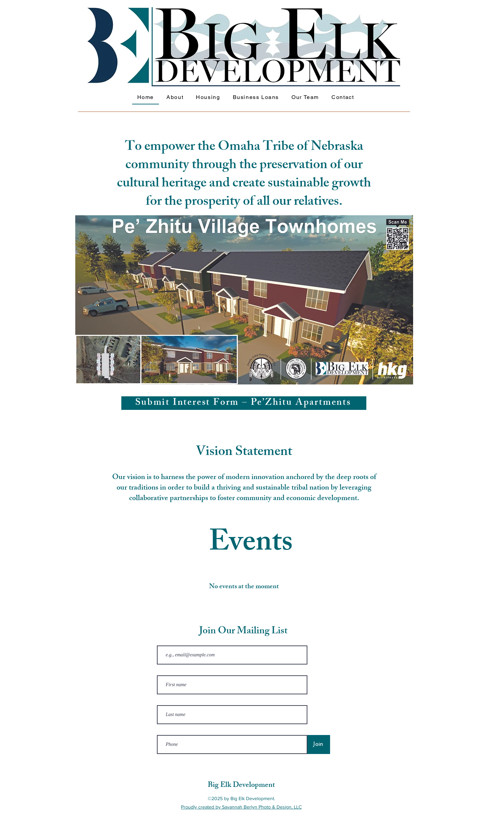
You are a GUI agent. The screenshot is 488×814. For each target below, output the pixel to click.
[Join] (317, 744)
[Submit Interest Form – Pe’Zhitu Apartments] (243, 403)
